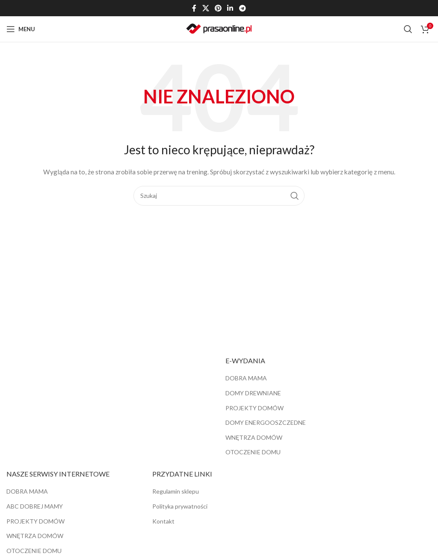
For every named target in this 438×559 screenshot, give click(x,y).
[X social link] (205, 8)
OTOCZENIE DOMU (253, 452)
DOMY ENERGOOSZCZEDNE (265, 422)
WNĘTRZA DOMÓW (253, 437)
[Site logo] (219, 28)
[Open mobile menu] (20, 29)
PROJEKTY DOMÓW (254, 408)
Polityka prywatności (179, 506)
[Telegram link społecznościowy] (242, 8)
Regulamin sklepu (175, 491)
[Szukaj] (408, 29)
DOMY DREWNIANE (253, 393)
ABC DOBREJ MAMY (34, 506)
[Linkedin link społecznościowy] (230, 8)
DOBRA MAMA (246, 378)
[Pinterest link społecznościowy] (218, 8)
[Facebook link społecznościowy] (194, 8)
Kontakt (163, 521)
